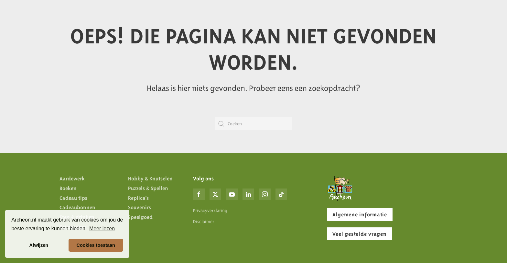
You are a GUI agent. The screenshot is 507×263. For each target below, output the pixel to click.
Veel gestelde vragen (359, 234)
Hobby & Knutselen (150, 178)
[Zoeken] (253, 123)
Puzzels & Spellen (148, 188)
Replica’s (138, 198)
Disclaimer (203, 221)
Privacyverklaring (210, 210)
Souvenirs (139, 207)
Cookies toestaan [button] (96, 245)
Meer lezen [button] (102, 228)
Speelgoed (140, 217)
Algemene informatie (359, 214)
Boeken (68, 188)
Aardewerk (72, 178)
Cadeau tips (73, 198)
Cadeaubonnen (77, 207)
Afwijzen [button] (38, 245)
